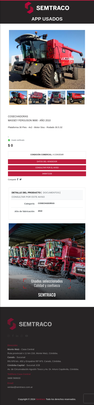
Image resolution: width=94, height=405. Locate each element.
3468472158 (47, 174)
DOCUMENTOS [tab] (51, 192)
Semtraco (40, 399)
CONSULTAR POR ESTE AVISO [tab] (28, 197)
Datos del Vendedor (47, 162)
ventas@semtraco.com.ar (19, 387)
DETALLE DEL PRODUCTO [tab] (26, 192)
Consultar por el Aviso (47, 168)
